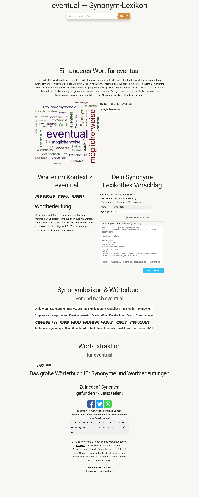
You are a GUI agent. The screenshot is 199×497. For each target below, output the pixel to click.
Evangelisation (93, 308)
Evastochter (116, 315)
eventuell (63, 195)
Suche (124, 16)
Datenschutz (106, 471)
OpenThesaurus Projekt (85, 449)
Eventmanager (145, 315)
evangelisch (112, 308)
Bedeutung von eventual (62, 230)
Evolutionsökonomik (102, 328)
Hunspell (80, 445)
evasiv (85, 315)
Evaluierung (57, 308)
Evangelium (145, 308)
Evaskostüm (99, 315)
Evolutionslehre (139, 321)
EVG (54, 321)
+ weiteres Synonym (138, 217)
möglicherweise (45, 195)
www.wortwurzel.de (77, 222)
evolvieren (124, 328)
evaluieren (41, 308)
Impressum (92, 471)
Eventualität (42, 321)
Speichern (153, 270)
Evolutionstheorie (76, 328)
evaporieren (59, 315)
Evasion (74, 315)
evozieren (139, 328)
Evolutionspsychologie (49, 328)
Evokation (107, 321)
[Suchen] (92, 16)
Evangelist (128, 308)
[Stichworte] (131, 245)
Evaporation (42, 315)
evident (64, 321)
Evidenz (76, 321)
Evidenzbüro (91, 321)
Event (129, 315)
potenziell (78, 195)
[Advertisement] (99, 43)
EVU (150, 328)
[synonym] (132, 211)
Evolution (121, 321)
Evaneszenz (74, 308)
